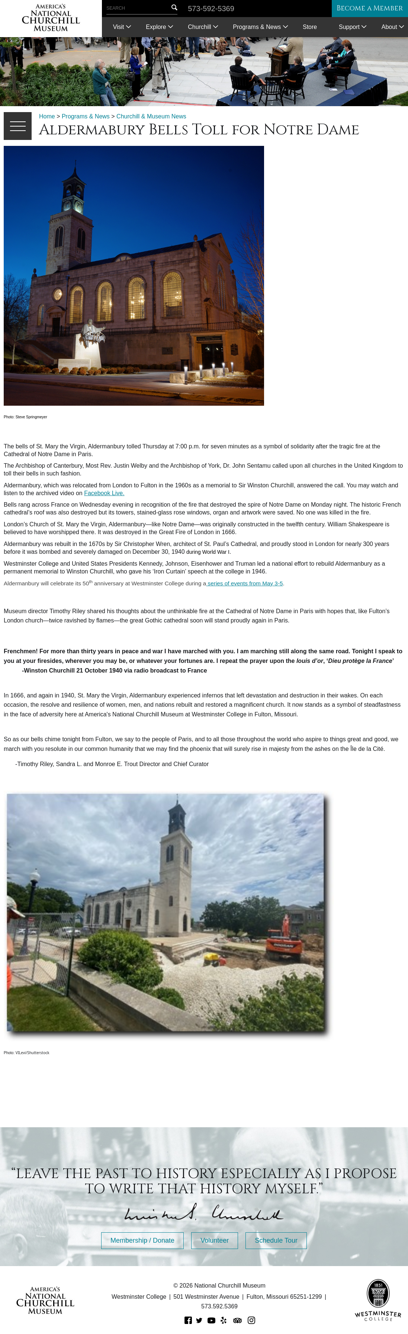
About (389, 27)
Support (349, 27)
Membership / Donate (142, 1240)
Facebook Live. (104, 493)
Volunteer (214, 1240)
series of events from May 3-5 (244, 583)
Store (310, 27)
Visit (118, 27)
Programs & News (257, 27)
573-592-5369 (211, 8)
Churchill (199, 27)
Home (47, 116)
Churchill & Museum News (151, 116)
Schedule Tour (276, 1240)
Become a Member (365, 9)
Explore (156, 27)
